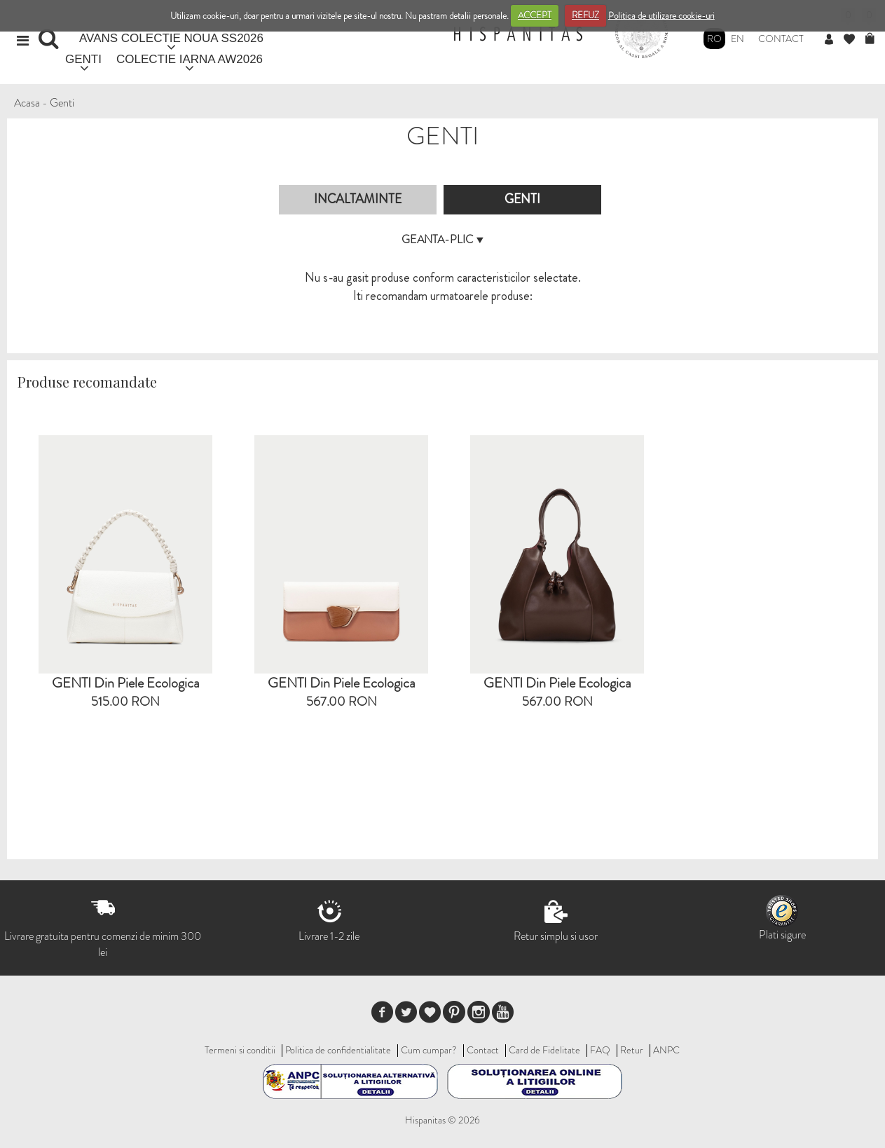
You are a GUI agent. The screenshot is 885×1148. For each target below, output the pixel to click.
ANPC (666, 1050)
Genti (62, 103)
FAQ (600, 1050)
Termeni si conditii (240, 1050)
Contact (781, 39)
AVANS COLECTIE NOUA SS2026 (171, 38)
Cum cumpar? (429, 1050)
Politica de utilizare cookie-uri (661, 15)
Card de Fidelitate (544, 1050)
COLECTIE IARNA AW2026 (189, 59)
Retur (631, 1050)
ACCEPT (534, 15)
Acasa (27, 103)
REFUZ (585, 15)
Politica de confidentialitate (338, 1050)
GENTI (83, 59)
